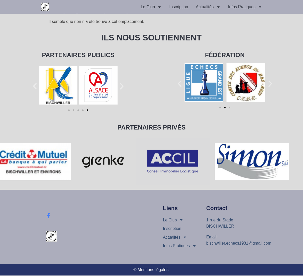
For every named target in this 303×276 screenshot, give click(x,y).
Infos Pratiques (245, 7)
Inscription (178, 7)
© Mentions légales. (151, 270)
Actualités (208, 7)
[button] (35, 86)
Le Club (151, 7)
